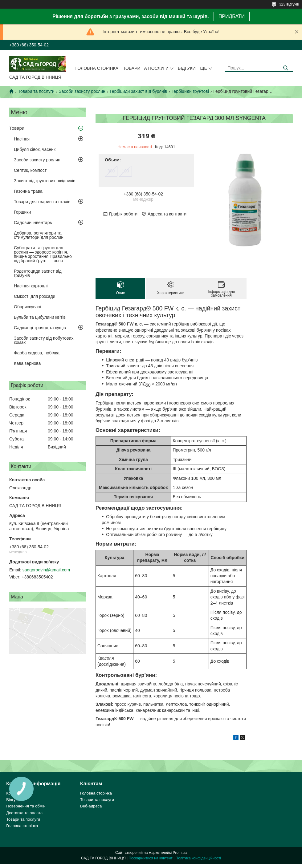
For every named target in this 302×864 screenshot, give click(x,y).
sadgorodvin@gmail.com (46, 569)
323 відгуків (289, 4)
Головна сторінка (97, 68)
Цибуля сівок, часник (34, 149)
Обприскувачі (27, 306)
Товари (16, 128)
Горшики (22, 212)
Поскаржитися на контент (150, 858)
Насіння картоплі (31, 285)
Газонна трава (28, 191)
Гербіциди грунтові (190, 91)
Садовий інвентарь (33, 222)
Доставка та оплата (24, 813)
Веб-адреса (91, 806)
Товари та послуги (146, 68)
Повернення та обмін (25, 806)
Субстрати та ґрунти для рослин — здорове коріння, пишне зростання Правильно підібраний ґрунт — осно (43, 254)
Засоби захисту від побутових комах (43, 340)
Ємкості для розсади (34, 296)
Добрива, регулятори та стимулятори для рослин (38, 235)
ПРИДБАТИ (231, 16)
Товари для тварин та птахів (42, 201)
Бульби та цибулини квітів (40, 317)
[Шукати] (286, 68)
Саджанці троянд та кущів (40, 327)
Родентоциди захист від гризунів (38, 273)
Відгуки (186, 68)
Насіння (22, 138)
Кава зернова (27, 363)
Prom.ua (180, 852)
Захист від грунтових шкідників (45, 180)
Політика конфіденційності (198, 858)
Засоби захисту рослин (82, 91)
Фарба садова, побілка (36, 352)
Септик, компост (30, 170)
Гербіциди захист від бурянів (138, 91)
